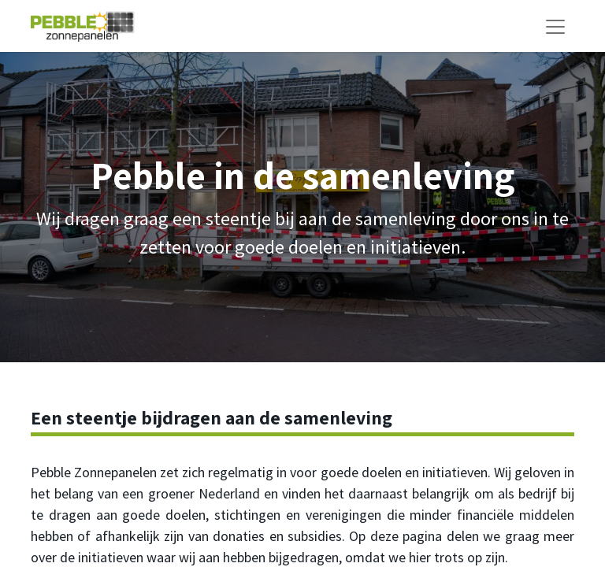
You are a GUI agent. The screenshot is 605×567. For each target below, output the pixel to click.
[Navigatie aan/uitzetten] (555, 26)
